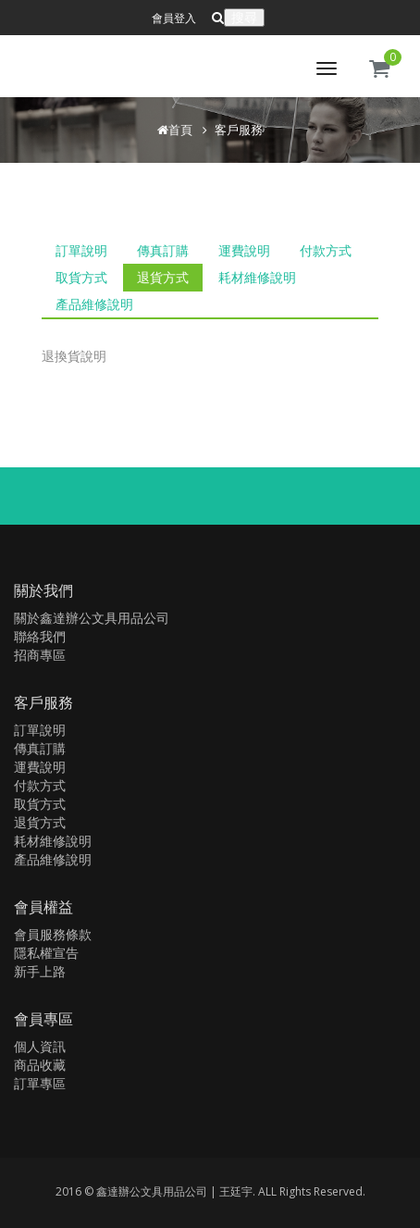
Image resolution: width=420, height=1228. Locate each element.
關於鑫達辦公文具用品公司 (91, 617)
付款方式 (326, 250)
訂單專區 (40, 1083)
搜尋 (244, 17)
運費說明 (244, 250)
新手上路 (40, 971)
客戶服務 (239, 129)
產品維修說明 (94, 304)
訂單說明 (81, 250)
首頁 (180, 129)
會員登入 (174, 18)
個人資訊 (40, 1046)
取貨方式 (81, 277)
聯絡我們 (40, 636)
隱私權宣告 (46, 952)
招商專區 (40, 655)
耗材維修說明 (257, 277)
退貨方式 (163, 277)
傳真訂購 (163, 250)
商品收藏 (40, 1064)
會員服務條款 (53, 934)
